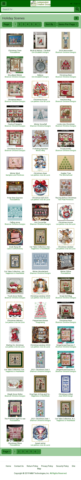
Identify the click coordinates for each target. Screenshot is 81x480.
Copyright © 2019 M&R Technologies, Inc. (31, 473)
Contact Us (19, 466)
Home (8, 466)
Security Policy (62, 466)
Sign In (75, 3)
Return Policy (32, 466)
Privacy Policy (47, 466)
